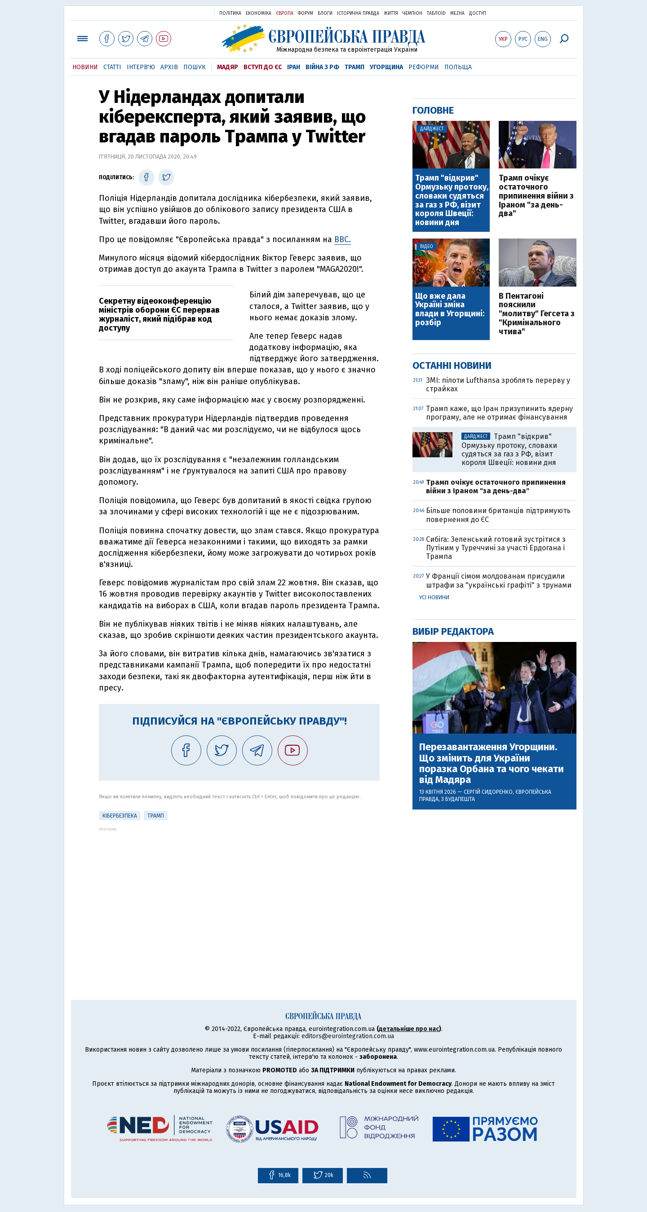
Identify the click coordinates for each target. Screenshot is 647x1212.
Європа (284, 13)
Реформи (423, 67)
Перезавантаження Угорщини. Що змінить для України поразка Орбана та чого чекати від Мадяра (491, 763)
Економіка (258, 13)
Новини (85, 67)
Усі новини (434, 597)
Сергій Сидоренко (488, 792)
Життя (391, 13)
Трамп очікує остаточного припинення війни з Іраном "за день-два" (536, 196)
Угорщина (386, 67)
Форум (305, 13)
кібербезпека (119, 816)
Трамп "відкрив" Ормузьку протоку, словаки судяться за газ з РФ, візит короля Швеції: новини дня (451, 200)
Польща (458, 67)
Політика (230, 13)
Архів (169, 67)
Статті (112, 67)
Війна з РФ (322, 67)
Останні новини (452, 365)
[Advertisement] (239, 894)
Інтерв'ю (141, 67)
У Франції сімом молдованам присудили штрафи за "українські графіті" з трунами (499, 580)
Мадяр (227, 67)
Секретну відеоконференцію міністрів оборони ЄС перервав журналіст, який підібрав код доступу (159, 314)
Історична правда (358, 13)
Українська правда (185, 12)
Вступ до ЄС (263, 67)
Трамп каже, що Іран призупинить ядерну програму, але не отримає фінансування (499, 412)
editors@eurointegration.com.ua (347, 1036)
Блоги (325, 13)
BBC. (342, 239)
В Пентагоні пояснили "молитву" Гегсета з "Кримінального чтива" (537, 314)
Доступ (477, 13)
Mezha (457, 13)
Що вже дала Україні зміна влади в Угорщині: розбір (449, 309)
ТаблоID (436, 13)
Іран (293, 67)
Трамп (354, 67)
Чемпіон (412, 13)
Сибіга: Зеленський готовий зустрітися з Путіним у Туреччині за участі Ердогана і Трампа (496, 548)
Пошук (194, 67)
